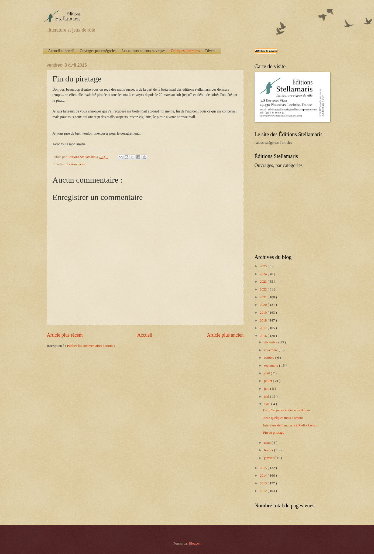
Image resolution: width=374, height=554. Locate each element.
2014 (263, 475)
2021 (263, 297)
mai (267, 396)
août (267, 373)
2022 (263, 289)
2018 (263, 320)
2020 (263, 305)
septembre (271, 365)
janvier (269, 458)
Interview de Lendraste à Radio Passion (290, 425)
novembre (271, 350)
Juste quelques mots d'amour (283, 418)
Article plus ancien (225, 335)
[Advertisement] (288, 210)
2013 (263, 483)
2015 (263, 468)
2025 (263, 266)
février (269, 450)
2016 (263, 336)
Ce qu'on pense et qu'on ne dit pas (286, 410)
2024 (263, 274)
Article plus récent (65, 335)
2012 (263, 491)
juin (267, 389)
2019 (263, 312)
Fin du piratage (273, 433)
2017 (263, 328)
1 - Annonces (75, 164)
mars (268, 442)
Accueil (144, 335)
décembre (271, 342)
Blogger (194, 543)
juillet (268, 381)
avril (267, 404)
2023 (263, 281)
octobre (269, 358)
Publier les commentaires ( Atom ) (91, 346)
